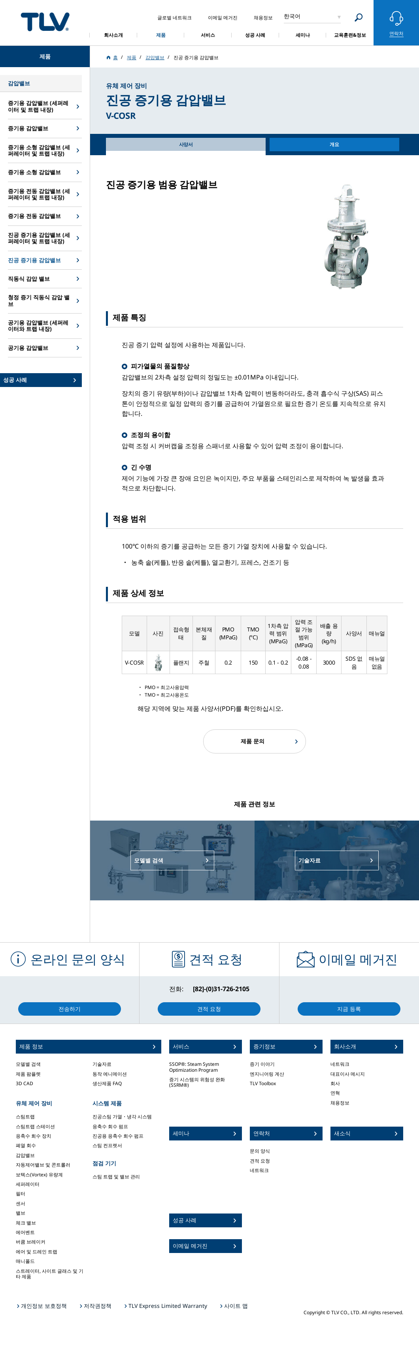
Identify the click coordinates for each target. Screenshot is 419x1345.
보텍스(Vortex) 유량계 (39, 1174)
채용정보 (339, 1102)
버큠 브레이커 (30, 1241)
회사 (335, 1083)
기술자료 (101, 1064)
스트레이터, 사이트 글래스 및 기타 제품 (49, 1274)
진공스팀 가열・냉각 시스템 (122, 1116)
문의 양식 (260, 1151)
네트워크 (259, 1170)
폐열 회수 (26, 1145)
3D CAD (24, 1083)
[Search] (359, 18)
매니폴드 (25, 1261)
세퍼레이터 (28, 1184)
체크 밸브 (26, 1222)
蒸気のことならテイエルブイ (45, 21)
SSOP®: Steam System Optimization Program (194, 1067)
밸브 (20, 1213)
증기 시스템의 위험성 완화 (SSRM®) (197, 1082)
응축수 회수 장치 (33, 1136)
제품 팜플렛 (28, 1074)
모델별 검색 (28, 1064)
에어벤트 (25, 1232)
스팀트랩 (25, 1116)
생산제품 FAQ (107, 1083)
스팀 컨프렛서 (107, 1145)
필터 (20, 1193)
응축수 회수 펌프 (110, 1126)
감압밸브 (25, 1155)
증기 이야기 (262, 1064)
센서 (20, 1203)
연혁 (335, 1093)
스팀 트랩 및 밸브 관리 (116, 1176)
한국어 (292, 16)
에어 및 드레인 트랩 (36, 1251)
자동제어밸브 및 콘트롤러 (43, 1164)
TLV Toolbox (263, 1083)
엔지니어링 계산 (267, 1074)
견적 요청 (260, 1160)
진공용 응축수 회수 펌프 (117, 1136)
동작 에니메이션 (109, 1074)
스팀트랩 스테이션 (35, 1126)
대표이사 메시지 (347, 1074)
